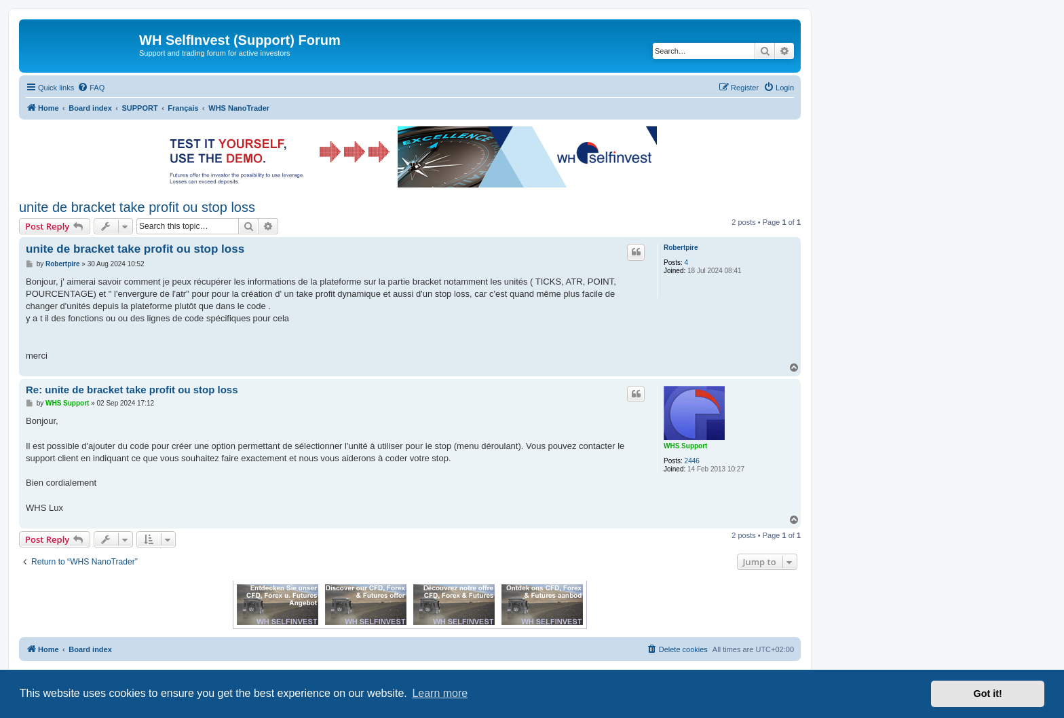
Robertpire (681, 247)
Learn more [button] (440, 693)
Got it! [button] (988, 693)
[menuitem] (90, 87)
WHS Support (685, 446)
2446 (692, 461)
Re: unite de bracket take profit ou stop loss (132, 389)
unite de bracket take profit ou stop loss (137, 207)
